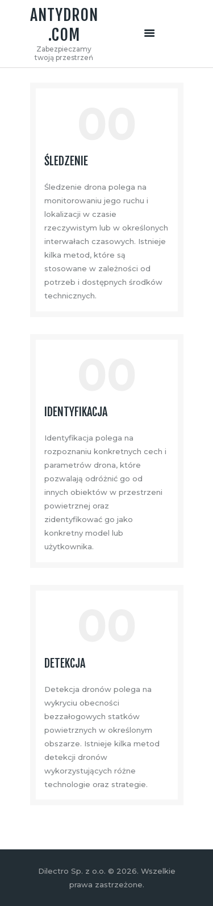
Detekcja (64, 663)
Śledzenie (66, 161)
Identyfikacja (75, 412)
